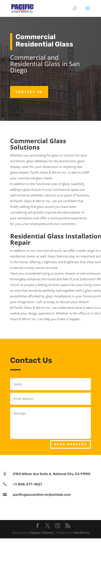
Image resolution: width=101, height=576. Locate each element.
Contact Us (29, 92)
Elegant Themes (41, 533)
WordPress (81, 533)
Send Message (70, 444)
